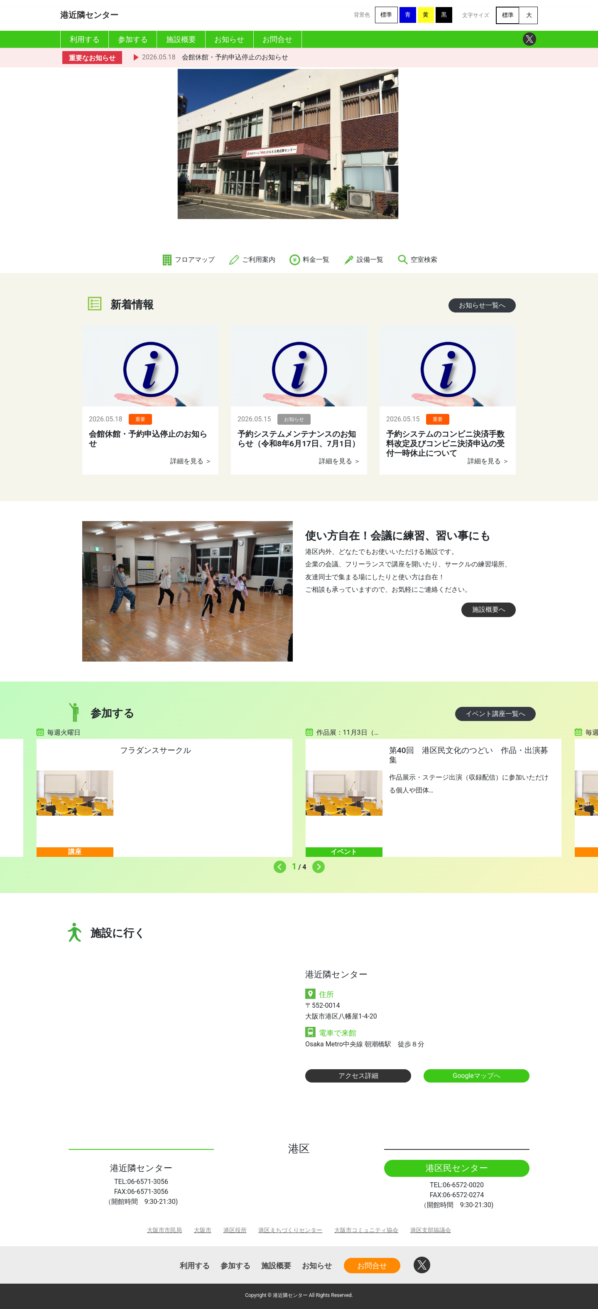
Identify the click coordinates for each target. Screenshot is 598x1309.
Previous (278, 865)
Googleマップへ (476, 1076)
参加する (235, 1265)
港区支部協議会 (430, 1230)
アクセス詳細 (358, 1076)
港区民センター (457, 1168)
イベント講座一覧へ (495, 714)
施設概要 (276, 1265)
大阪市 (202, 1230)
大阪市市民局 (164, 1230)
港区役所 (235, 1230)
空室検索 (417, 259)
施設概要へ (488, 609)
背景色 (362, 15)
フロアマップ (188, 259)
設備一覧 (363, 259)
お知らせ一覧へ (482, 305)
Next (316, 865)
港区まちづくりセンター (290, 1230)
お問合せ (372, 1265)
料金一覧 (309, 259)
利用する (195, 1265)
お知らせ (317, 1265)
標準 (386, 14)
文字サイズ (475, 15)
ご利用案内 (251, 259)
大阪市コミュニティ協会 (366, 1230)
